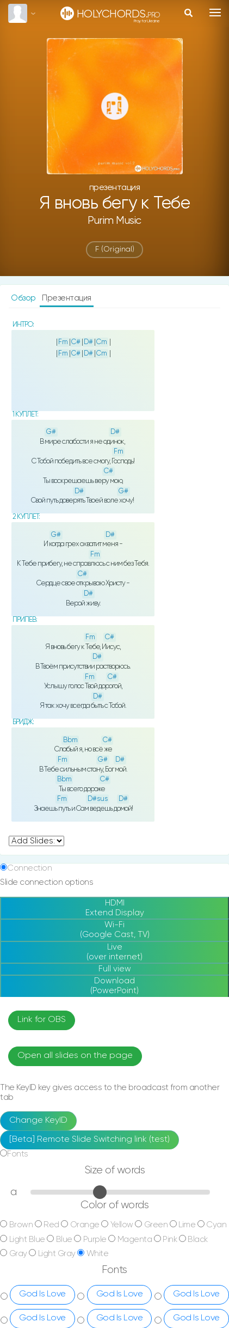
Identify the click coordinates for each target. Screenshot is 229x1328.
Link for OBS (41, 1019)
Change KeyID (38, 1120)
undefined (36, 841)
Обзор (24, 298)
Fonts (17, 1154)
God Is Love (42, 1294)
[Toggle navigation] (215, 12)
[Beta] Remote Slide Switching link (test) (89, 1139)
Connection (29, 868)
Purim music (114, 221)
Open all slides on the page (75, 1055)
